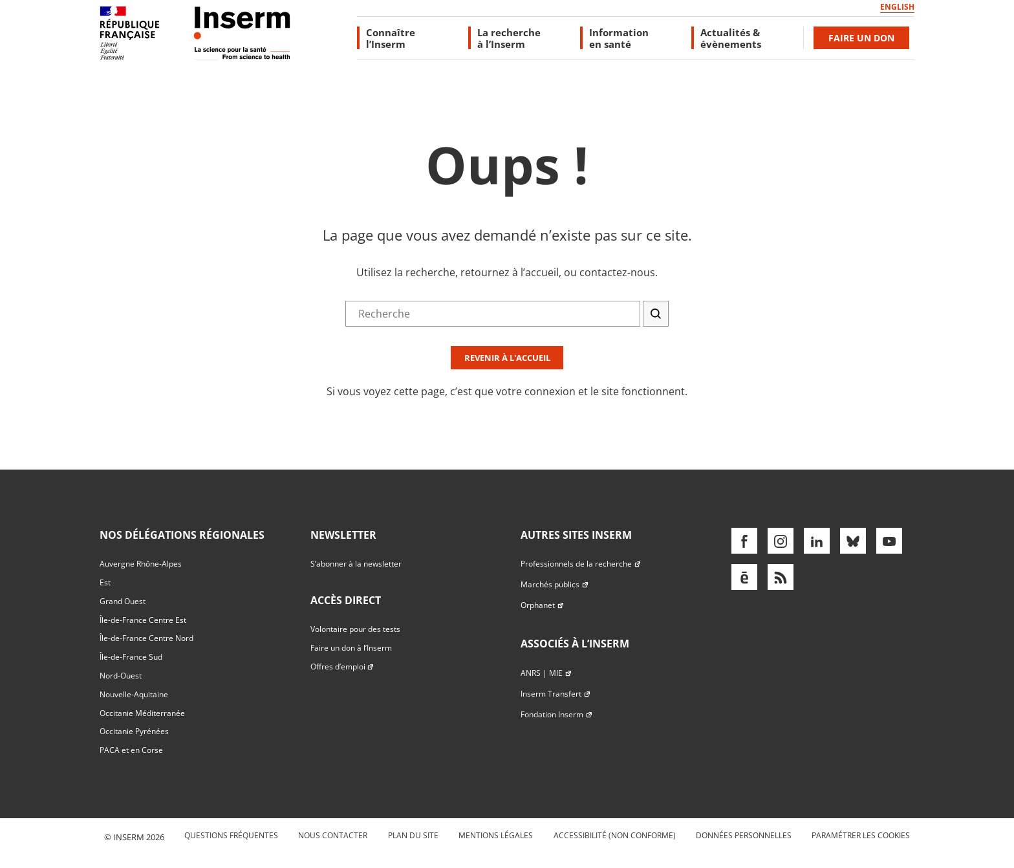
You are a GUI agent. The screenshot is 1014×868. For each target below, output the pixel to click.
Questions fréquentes (231, 835)
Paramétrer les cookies (861, 835)
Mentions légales (495, 835)
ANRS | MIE (546, 672)
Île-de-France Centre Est (143, 619)
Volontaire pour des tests (355, 629)
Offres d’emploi (342, 666)
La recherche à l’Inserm (509, 38)
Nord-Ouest (121, 675)
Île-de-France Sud (131, 656)
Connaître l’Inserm (390, 38)
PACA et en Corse (131, 749)
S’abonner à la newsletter (356, 563)
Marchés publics (554, 584)
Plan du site (413, 835)
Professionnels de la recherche (581, 563)
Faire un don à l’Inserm (351, 647)
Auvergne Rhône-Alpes (141, 563)
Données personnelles (744, 835)
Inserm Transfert (555, 693)
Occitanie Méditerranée (142, 713)
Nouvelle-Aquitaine (134, 694)
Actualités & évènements (730, 38)
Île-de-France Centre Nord (146, 638)
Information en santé (619, 38)
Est (105, 582)
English (897, 6)
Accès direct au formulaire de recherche (95, 125)
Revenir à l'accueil (507, 357)
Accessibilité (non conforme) (615, 835)
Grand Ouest (123, 601)
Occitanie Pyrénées (134, 731)
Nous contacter (332, 835)
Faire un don (861, 38)
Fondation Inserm (556, 714)
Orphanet (542, 605)
